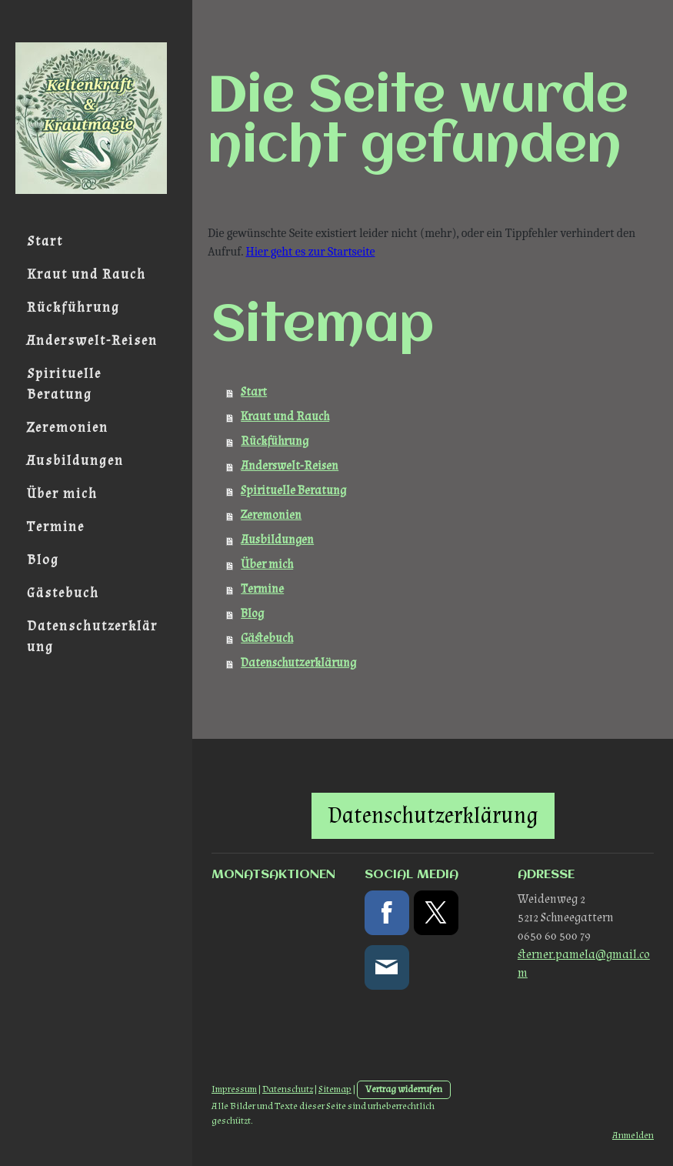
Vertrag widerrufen (403, 1089)
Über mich (62, 494)
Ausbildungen (75, 460)
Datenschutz (287, 1089)
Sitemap (334, 1089)
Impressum (234, 1089)
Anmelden (633, 1135)
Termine (56, 527)
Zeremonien (67, 427)
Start (45, 241)
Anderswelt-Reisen (92, 340)
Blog (43, 560)
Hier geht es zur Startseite (310, 252)
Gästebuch (63, 593)
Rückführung (73, 307)
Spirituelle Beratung (64, 384)
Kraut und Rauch (86, 274)
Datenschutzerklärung (92, 636)
